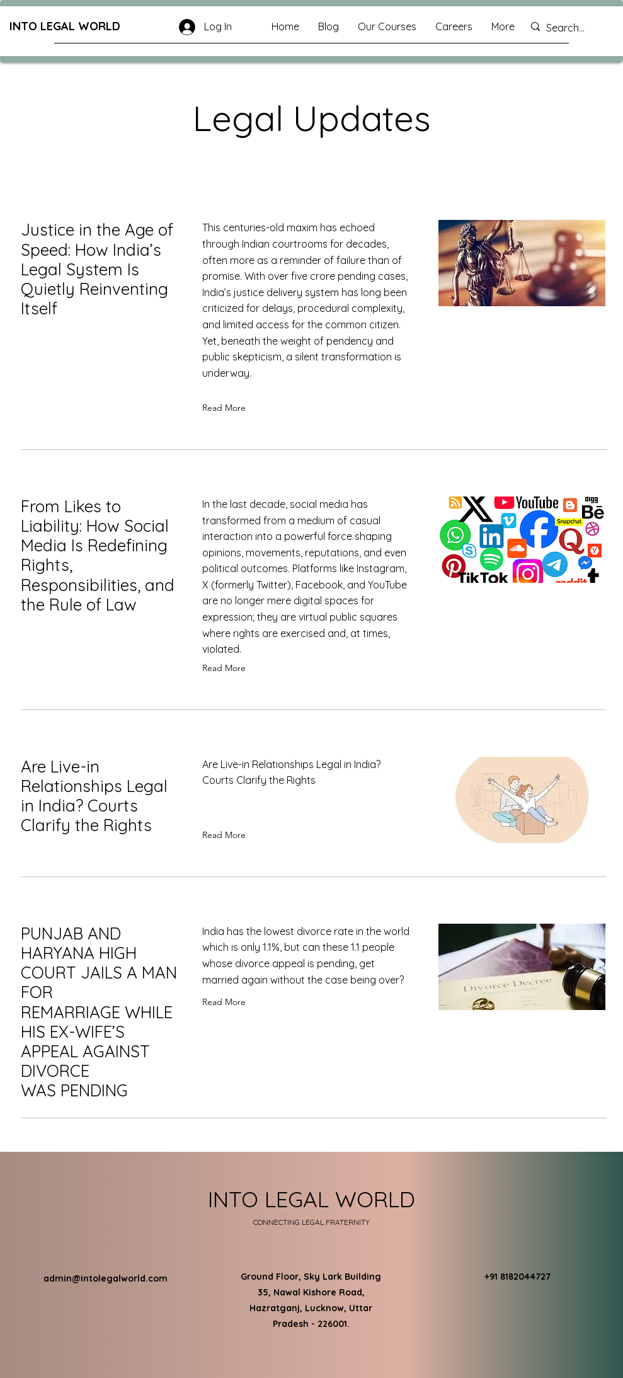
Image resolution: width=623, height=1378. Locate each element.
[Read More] (226, 408)
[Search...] (573, 28)
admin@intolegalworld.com (105, 1278)
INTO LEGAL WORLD (64, 26)
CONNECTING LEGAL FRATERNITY (311, 1222)
